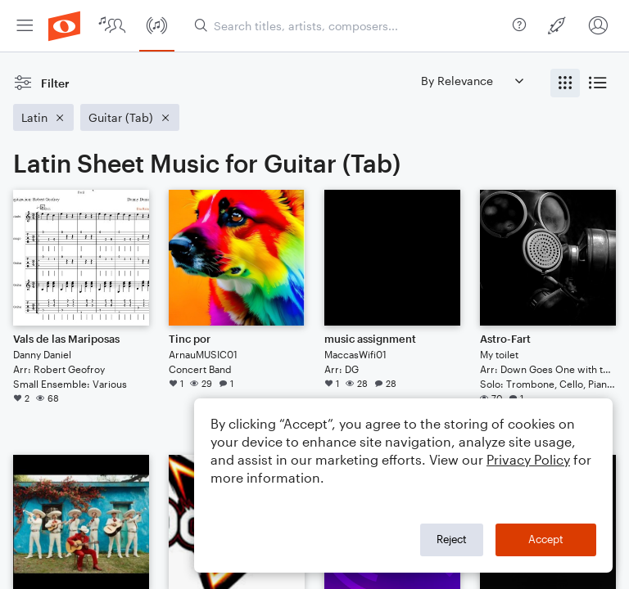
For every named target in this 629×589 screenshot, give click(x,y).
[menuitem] (24, 26)
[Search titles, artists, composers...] (350, 26)
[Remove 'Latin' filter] (43, 117)
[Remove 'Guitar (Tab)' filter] (129, 117)
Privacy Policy (528, 459)
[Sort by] (472, 80)
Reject (452, 539)
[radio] (565, 83)
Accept (545, 539)
